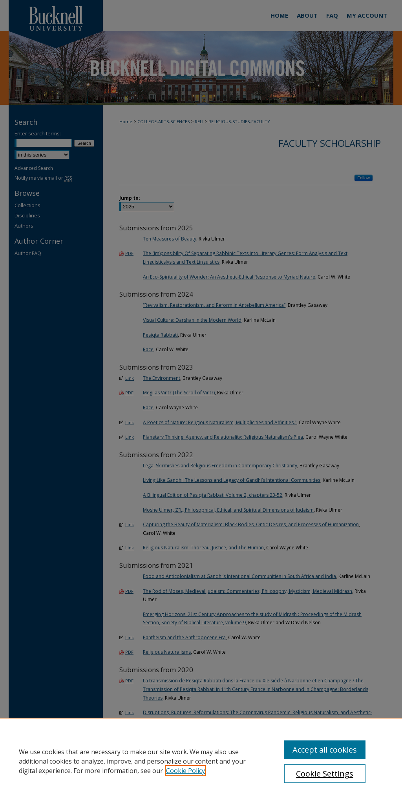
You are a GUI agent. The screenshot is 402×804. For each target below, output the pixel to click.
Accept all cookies (324, 749)
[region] (201, 761)
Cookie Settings (324, 773)
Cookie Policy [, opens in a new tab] (185, 770)
